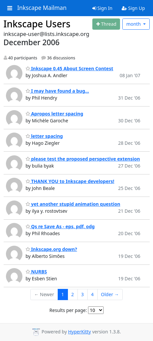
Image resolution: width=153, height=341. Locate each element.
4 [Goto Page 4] (92, 294)
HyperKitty (79, 331)
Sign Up (133, 8)
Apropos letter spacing (54, 113)
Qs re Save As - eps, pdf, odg (60, 226)
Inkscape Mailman (42, 8)
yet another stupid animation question (73, 204)
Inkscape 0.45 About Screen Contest (69, 68)
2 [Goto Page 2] (72, 294)
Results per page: (68, 310)
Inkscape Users (37, 23)
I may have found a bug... (57, 91)
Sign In (102, 8)
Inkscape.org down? (51, 249)
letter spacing (44, 136)
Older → (110, 294)
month (134, 24)
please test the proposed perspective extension (83, 159)
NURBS (36, 271)
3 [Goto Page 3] (82, 294)
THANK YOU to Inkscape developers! (70, 181)
